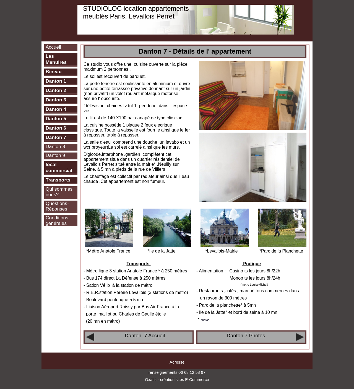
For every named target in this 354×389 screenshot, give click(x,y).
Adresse (177, 362)
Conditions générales (57, 220)
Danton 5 (56, 118)
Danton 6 (56, 128)
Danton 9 (55, 155)
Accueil (53, 47)
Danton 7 (56, 137)
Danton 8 (55, 146)
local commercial (59, 167)
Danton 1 (56, 81)
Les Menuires (56, 59)
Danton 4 (56, 109)
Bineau (54, 71)
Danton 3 (56, 99)
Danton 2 (56, 90)
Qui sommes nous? (59, 191)
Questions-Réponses (57, 206)
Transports (58, 180)
